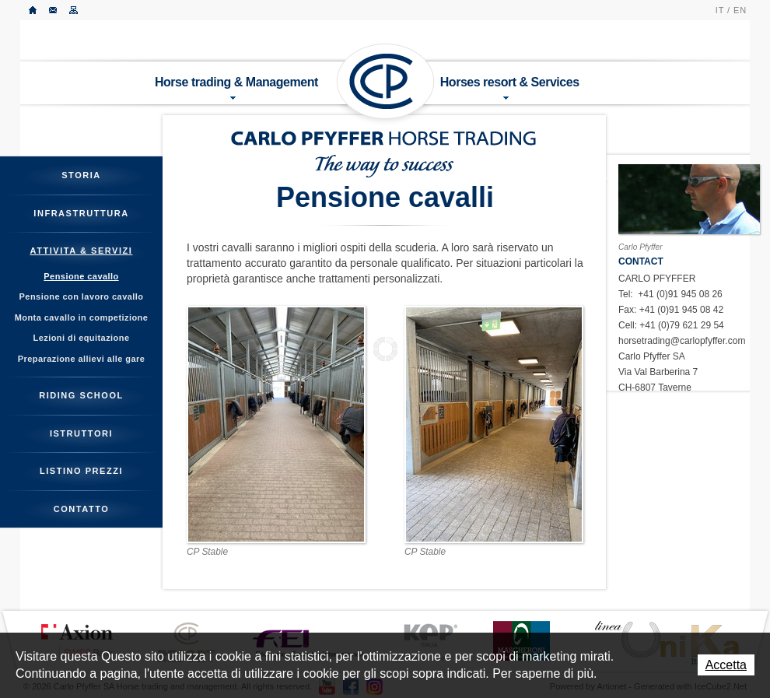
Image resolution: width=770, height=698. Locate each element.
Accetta (726, 665)
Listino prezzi (81, 470)
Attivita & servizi (81, 250)
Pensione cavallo (81, 276)
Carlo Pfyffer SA (386, 81)
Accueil (33, 10)
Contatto (54, 10)
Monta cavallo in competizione (82, 317)
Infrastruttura (80, 213)
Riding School (81, 395)
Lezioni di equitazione (81, 337)
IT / (723, 10)
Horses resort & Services (509, 87)
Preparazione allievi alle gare (81, 358)
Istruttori (81, 433)
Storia (81, 175)
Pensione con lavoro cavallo (81, 296)
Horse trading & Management (236, 87)
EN (740, 10)
